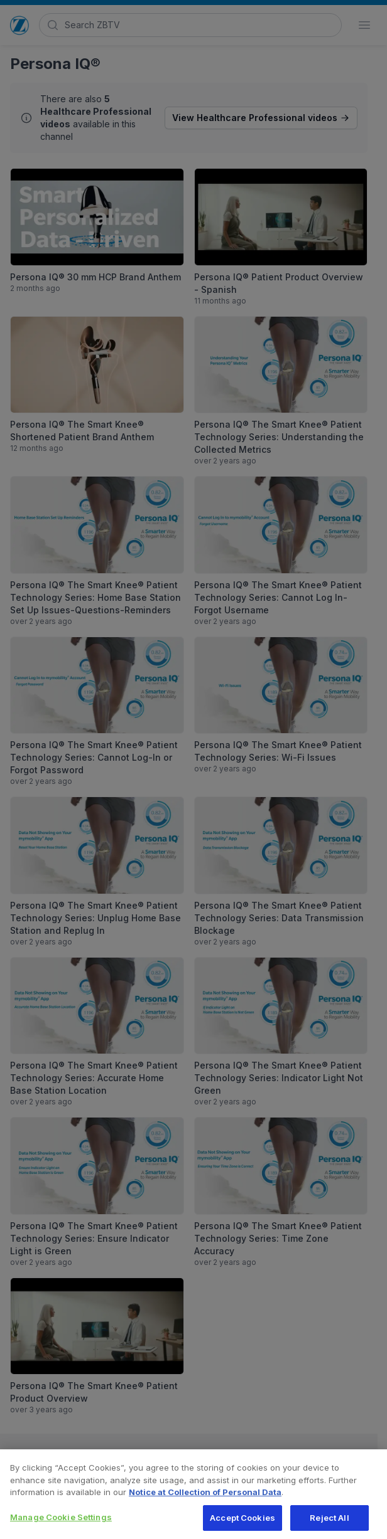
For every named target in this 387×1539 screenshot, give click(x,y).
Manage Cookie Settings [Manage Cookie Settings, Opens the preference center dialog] (61, 1522)
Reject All (329, 1523)
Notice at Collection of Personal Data (205, 1497)
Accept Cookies (242, 1523)
